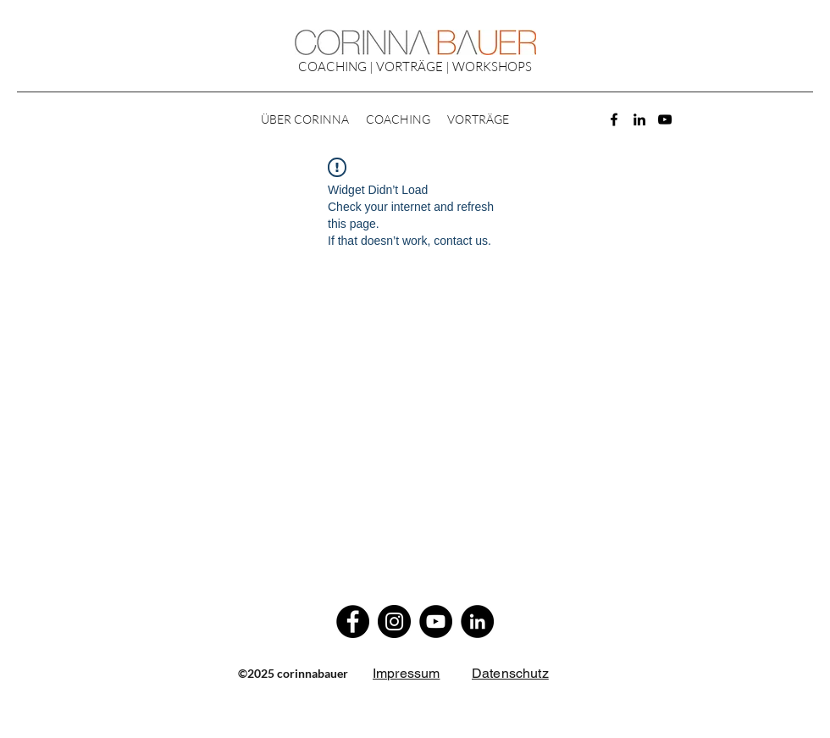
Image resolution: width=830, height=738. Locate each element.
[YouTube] (664, 119)
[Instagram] (394, 621)
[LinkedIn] (639, 119)
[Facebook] (614, 119)
